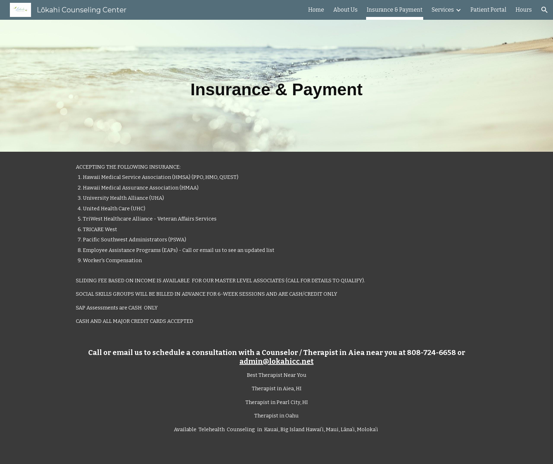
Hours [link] (524, 9)
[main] (276, 86)
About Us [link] (345, 9)
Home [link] (316, 9)
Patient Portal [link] (488, 9)
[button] (544, 9)
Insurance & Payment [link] (395, 9)
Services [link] (443, 9)
